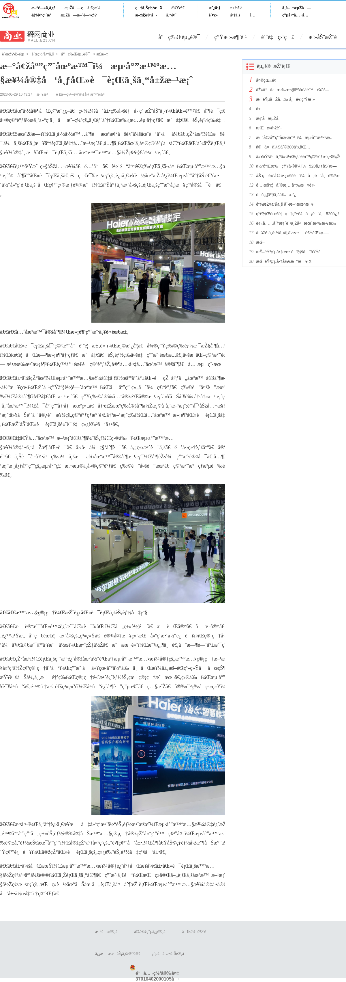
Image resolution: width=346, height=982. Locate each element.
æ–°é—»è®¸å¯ (109, 931)
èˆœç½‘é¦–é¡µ (13, 54)
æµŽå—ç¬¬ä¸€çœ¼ (82, 8)
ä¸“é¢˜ (171, 15)
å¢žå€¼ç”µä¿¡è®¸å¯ (152, 931)
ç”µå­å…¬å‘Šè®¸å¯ (170, 953)
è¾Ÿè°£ (178, 8)
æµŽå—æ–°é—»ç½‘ (79, 15)
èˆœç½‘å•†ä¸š (43, 54)
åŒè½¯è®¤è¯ (196, 931)
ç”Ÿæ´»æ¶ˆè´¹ (230, 37)
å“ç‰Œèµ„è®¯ (179, 37)
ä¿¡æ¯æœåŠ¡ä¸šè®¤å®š (117, 953)
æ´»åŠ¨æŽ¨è (327, 37)
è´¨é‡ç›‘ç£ (277, 37)
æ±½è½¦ (236, 8)
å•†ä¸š (235, 15)
